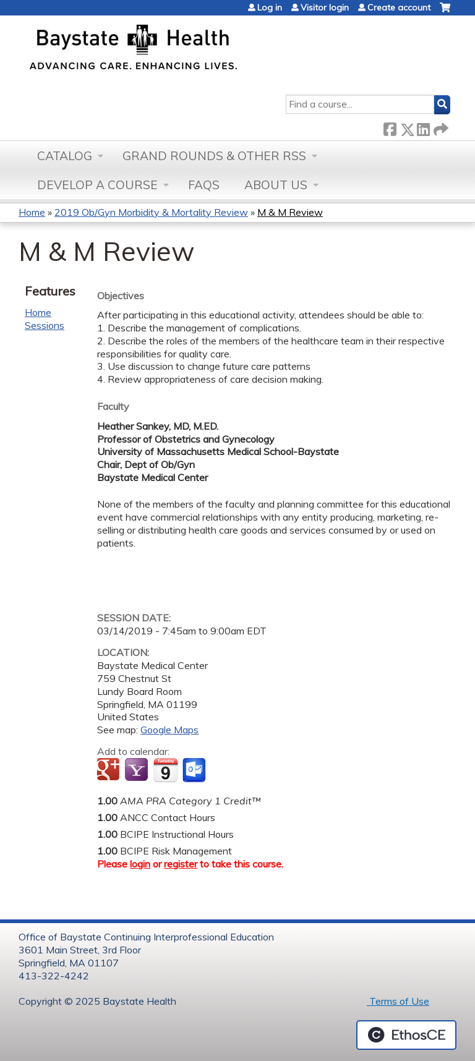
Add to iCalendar (165, 769)
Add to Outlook (195, 770)
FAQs (204, 184)
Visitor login (325, 7)
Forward (440, 127)
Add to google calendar (109, 770)
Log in (269, 7)
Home (32, 212)
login (140, 864)
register (180, 864)
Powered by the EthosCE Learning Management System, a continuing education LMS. (406, 1035)
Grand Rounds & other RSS (214, 155)
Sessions (44, 325)
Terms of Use (398, 1001)
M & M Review (290, 212)
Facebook (389, 127)
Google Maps (169, 729)
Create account (398, 7)
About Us (275, 184)
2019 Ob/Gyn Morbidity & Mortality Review (151, 212)
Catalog (64, 155)
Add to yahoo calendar (137, 770)
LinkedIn (423, 127)
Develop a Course (97, 184)
